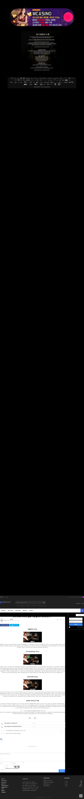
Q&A (74, 597)
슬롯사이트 (23, 605)
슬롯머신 (28, 605)
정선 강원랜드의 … (47, 785)
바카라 (18, 605)
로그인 (82, 603)
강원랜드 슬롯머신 (4, 785)
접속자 (81, 597)
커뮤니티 (2, 597)
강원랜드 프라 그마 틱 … (48, 780)
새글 (77, 597)
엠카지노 (31, 610)
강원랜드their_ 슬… (47, 784)
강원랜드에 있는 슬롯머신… (48, 782)
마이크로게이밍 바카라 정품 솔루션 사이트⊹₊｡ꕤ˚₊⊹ (16, 730)
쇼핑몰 (6, 597)
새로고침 (18, 766)
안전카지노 (3, 610)
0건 (5, 620)
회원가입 (78, 603)
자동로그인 (72, 627)
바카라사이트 (33, 605)
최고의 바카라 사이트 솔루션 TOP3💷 (13, 733)
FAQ (70, 597)
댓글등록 (62, 771)
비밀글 (2, 769)
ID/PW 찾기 (80, 626)
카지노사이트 (40, 605)
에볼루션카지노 (4, 787)
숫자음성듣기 (15, 766)
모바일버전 (3, 792)
